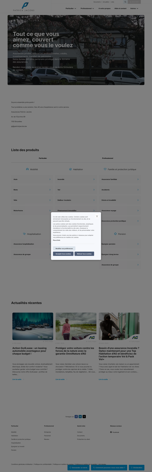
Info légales (102, 464)
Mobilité (13, 432)
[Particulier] (69, 8)
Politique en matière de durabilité (86, 464)
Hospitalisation (16, 443)
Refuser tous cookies (84, 254)
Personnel (47, 435)
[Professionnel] (85, 8)
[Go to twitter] (85, 417)
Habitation (14, 435)
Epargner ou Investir (17, 446)
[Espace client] (134, 2)
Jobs (112, 2)
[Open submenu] (75, 8)
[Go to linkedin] (81, 417)
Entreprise (47, 432)
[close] (97, 216)
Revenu (46, 439)
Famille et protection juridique (20, 439)
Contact (79, 432)
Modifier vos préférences (64, 248)
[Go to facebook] (77, 417)
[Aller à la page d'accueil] (31, 6)
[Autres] (132, 8)
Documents (97, 2)
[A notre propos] (104, 8)
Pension (13, 450)
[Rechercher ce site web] (125, 2)
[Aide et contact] (120, 8)
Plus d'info (56, 240)
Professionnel (107, 158)
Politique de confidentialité (43, 464)
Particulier (43, 158)
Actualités (106, 2)
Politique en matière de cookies (63, 464)
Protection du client (83, 439)
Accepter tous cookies (63, 254)
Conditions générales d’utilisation (21, 464)
